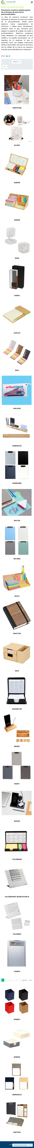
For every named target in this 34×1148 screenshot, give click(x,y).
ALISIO (17, 145)
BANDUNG (17, 483)
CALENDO (17, 934)
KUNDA (17, 1057)
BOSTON (17, 633)
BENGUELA (17, 1095)
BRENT (17, 746)
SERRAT (17, 1019)
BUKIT (17, 784)
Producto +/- (16, 61)
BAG (17, 370)
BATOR (17, 520)
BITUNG (17, 559)
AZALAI (17, 333)
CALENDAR (17, 859)
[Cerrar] (31, 1145)
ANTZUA (17, 1132)
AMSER (17, 182)
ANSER (17, 220)
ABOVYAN (17, 108)
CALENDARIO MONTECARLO (17, 897)
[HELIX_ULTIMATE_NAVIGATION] (32, 2)
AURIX (17, 295)
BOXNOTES (17, 709)
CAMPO (17, 971)
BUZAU (17, 821)
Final (30, 980)
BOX (17, 671)
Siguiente (24, 980)
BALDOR (17, 408)
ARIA (17, 258)
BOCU (17, 596)
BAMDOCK (17, 446)
